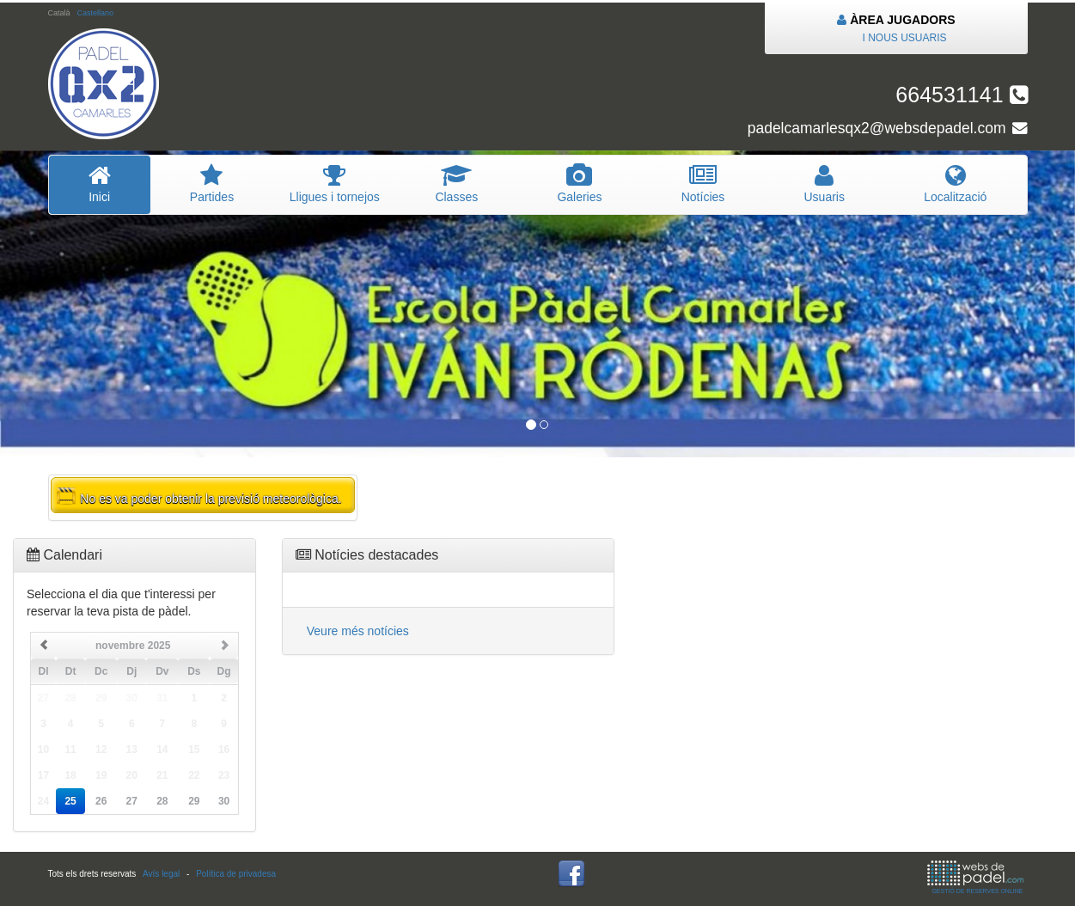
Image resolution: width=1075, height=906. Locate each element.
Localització (955, 184)
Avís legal (161, 873)
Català (59, 13)
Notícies (703, 184)
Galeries (579, 184)
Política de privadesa (236, 873)
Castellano (94, 13)
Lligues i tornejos (334, 184)
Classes (456, 184)
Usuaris (824, 184)
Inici (99, 184)
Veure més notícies (358, 631)
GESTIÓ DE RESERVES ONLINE (975, 877)
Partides (212, 184)
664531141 (961, 95)
